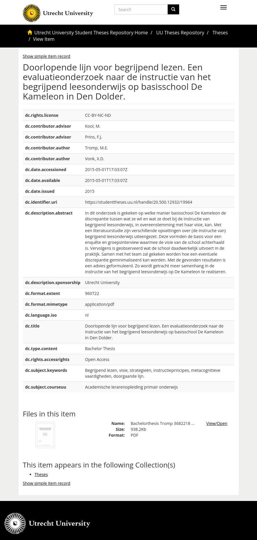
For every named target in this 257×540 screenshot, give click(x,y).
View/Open (217, 423)
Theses (220, 32)
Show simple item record (46, 56)
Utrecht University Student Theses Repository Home (91, 32)
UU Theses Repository (180, 32)
